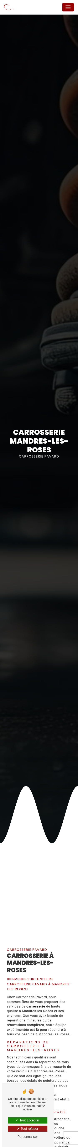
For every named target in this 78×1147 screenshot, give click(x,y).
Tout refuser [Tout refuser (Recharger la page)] (27, 1128)
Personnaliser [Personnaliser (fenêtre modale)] (27, 1136)
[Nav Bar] (68, 7)
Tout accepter (27, 1120)
